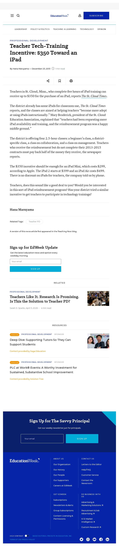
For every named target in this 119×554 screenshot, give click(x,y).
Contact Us (87, 459)
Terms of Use (15, 539)
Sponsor (59, 334)
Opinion (101, 29)
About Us (58, 459)
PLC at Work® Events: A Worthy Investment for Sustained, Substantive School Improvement (43, 370)
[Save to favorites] (59, 81)
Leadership (21, 29)
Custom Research (91, 527)
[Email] (42, 438)
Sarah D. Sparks (17, 308)
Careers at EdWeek (62, 485)
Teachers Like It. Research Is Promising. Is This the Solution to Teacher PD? (44, 299)
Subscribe (96, 17)
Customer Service (90, 475)
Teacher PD (34, 221)
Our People (59, 475)
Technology (87, 29)
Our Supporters (61, 480)
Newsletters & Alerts (63, 505)
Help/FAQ (86, 470)
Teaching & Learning (64, 29)
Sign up (82, 438)
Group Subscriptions (63, 510)
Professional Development (29, 40)
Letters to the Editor (91, 464)
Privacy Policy (28, 539)
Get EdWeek (59, 494)
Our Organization (61, 464)
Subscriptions (60, 500)
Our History (59, 470)
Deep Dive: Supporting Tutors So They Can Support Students (40, 342)
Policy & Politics (40, 29)
